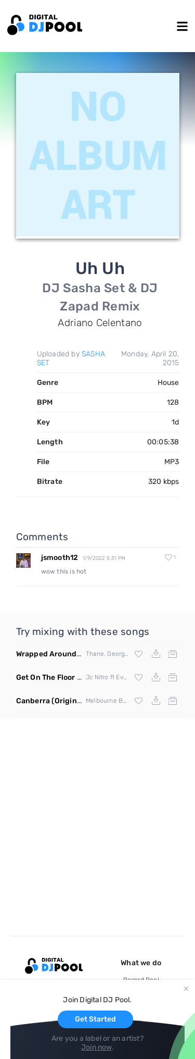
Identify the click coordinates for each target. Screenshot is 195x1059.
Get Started (95, 1019)
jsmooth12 (60, 557)
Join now (96, 1047)
